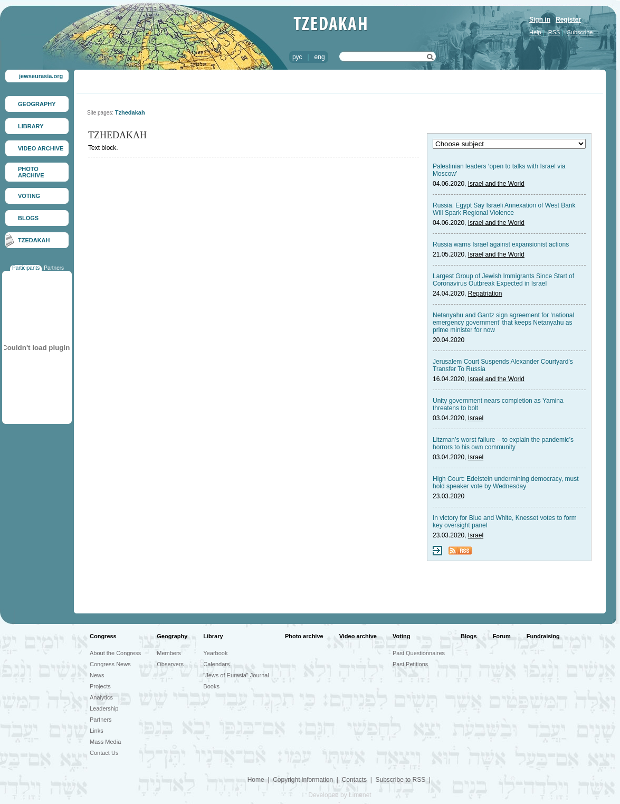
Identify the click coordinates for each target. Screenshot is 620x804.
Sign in (539, 19)
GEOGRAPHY (37, 104)
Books (211, 686)
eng (319, 57)
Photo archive (304, 636)
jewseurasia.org (41, 76)
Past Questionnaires (419, 653)
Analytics (101, 697)
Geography (172, 636)
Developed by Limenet (339, 795)
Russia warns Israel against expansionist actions (501, 244)
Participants (26, 268)
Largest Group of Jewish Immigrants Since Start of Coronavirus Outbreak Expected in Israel (503, 279)
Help (535, 32)
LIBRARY (30, 126)
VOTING (29, 196)
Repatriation (485, 293)
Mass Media (105, 742)
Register (568, 19)
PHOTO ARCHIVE (31, 172)
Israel (475, 418)
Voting (401, 636)
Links (96, 730)
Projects (100, 686)
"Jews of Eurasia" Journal (236, 675)
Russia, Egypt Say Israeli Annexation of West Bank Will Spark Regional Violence (504, 209)
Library (213, 636)
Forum (502, 636)
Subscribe (580, 32)
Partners (54, 268)
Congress (103, 636)
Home (255, 779)
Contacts (354, 779)
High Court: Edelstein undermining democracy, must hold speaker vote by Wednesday (506, 482)
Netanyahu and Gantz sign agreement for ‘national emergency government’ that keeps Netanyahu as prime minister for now (503, 322)
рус (297, 57)
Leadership (104, 708)
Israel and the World (496, 183)
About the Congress (115, 653)
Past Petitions (410, 664)
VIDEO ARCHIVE (40, 148)
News (97, 675)
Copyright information (303, 779)
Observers (170, 664)
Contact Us (104, 753)
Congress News (110, 664)
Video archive (358, 636)
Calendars (216, 664)
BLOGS (28, 218)
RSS (554, 32)
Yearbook (215, 653)
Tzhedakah (130, 112)
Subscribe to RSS (400, 779)
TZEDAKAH (34, 240)
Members (169, 653)
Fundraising (543, 636)
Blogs (469, 636)
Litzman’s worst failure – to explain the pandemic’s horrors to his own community (503, 443)
